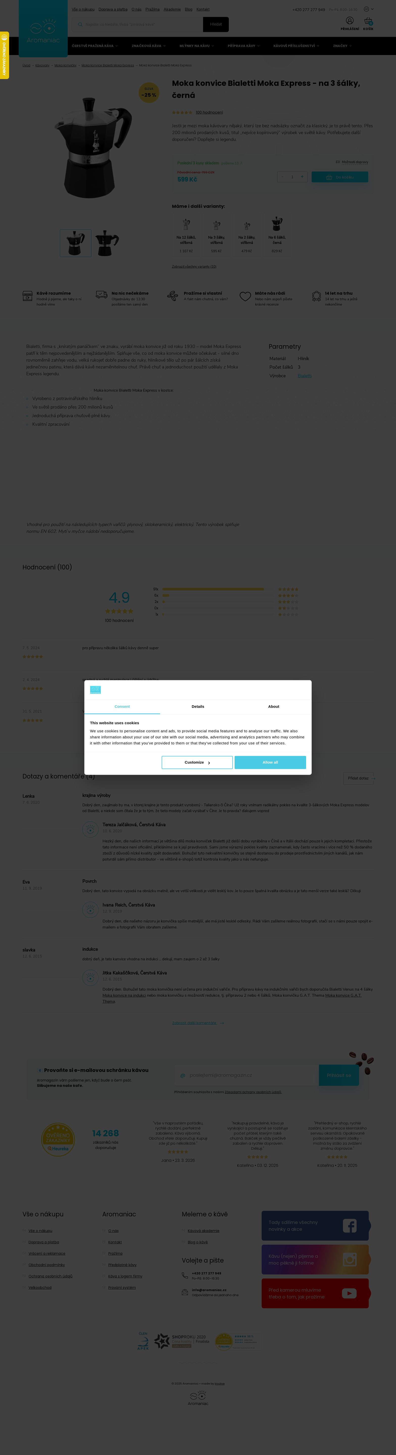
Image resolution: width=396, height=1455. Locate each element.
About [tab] (273, 706)
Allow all (270, 762)
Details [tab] (198, 706)
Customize (197, 762)
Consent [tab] (122, 706)
